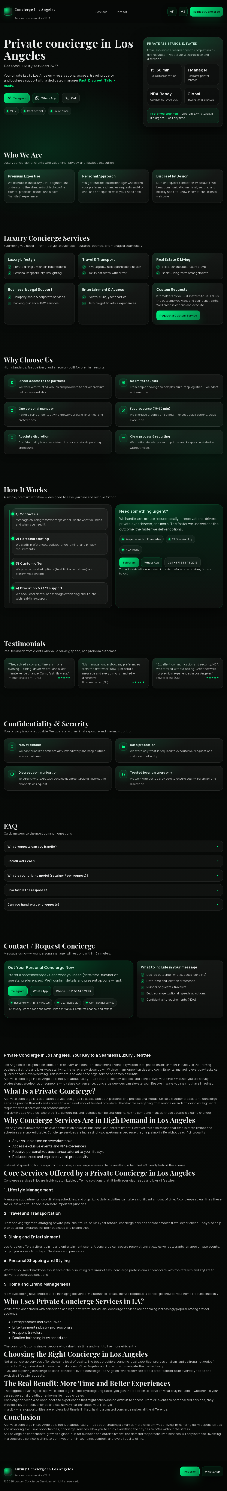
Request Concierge (206, 12)
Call (70, 98)
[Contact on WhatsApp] (183, 11)
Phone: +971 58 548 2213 (73, 991)
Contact (121, 12)
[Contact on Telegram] (171, 11)
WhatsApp (45, 98)
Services (102, 12)
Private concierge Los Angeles (97, 1371)
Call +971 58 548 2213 (182, 562)
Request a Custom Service (178, 315)
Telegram (16, 98)
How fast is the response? (113, 890)
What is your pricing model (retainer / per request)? (113, 875)
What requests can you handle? (113, 846)
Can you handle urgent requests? (113, 904)
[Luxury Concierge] (29, 12)
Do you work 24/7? (113, 861)
